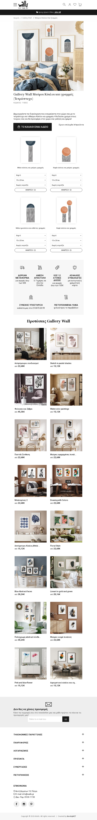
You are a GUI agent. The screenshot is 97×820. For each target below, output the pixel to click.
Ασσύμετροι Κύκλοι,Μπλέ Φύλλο (30, 546)
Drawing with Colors (59, 500)
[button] (15, 5)
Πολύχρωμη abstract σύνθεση (28, 637)
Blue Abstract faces (23, 591)
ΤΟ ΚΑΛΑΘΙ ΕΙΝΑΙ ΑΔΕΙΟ (32, 126)
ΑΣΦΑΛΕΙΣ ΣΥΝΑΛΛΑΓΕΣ (75, 276)
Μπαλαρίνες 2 (21, 500)
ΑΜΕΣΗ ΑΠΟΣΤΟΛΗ (40, 276)
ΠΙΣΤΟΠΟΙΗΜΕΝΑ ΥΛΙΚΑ (66, 305)
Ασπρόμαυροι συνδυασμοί (27, 363)
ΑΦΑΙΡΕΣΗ (30, 190)
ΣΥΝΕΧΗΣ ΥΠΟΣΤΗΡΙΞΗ (31, 305)
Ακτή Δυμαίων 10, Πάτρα (26, 791)
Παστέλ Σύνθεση (22, 454)
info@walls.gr (28, 794)
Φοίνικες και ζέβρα (23, 409)
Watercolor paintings (59, 409)
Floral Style (55, 546)
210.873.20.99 (38, 308)
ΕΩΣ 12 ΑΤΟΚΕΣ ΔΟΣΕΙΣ (57, 278)
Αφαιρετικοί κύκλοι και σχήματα (65, 683)
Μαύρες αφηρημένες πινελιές (64, 454)
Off (57, 12)
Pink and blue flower (24, 683)
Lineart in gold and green (61, 591)
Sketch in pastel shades (60, 363)
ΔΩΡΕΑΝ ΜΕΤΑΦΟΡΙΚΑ (22, 276)
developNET (71, 816)
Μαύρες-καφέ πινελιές (61, 637)
